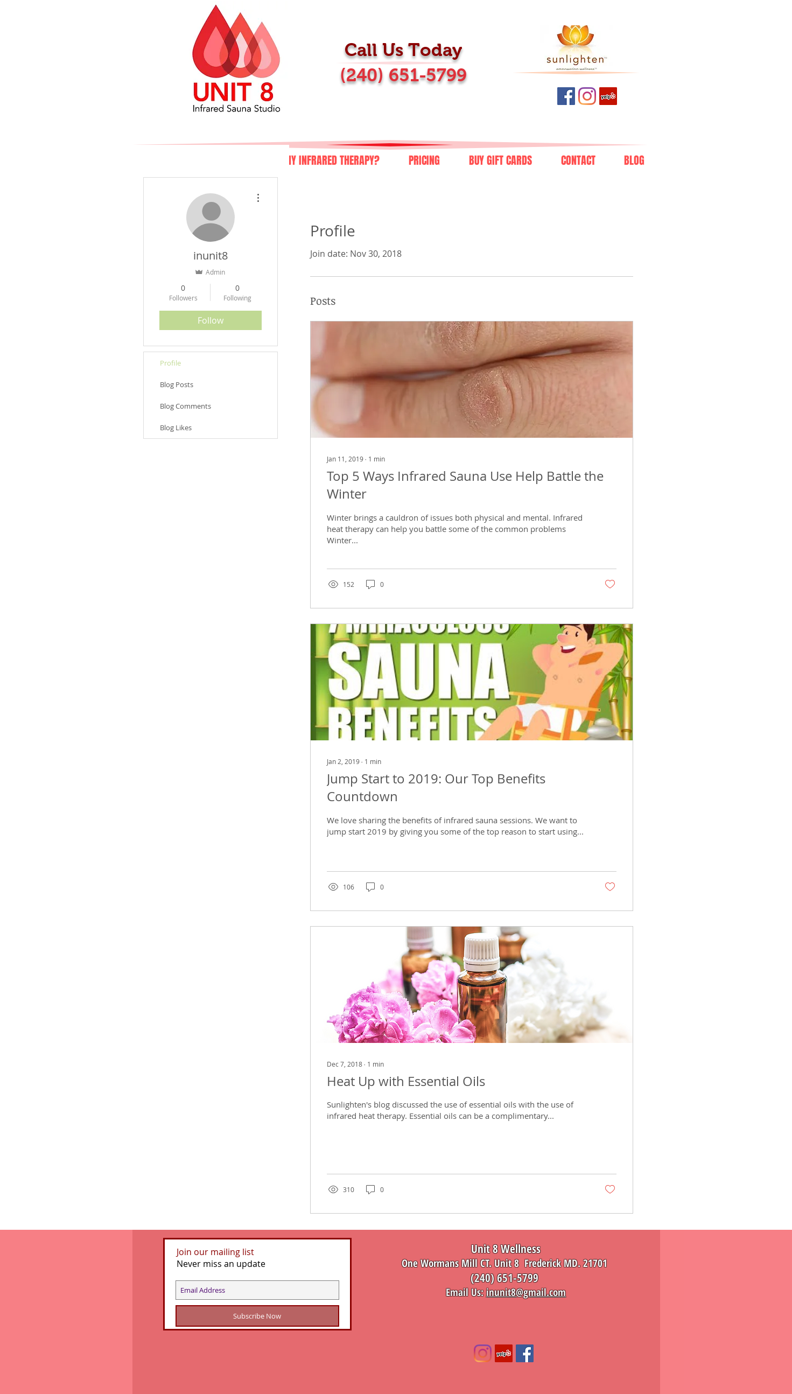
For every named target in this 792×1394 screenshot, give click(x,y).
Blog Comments (185, 406)
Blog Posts (176, 384)
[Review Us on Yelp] (608, 96)
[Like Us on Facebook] (566, 96)
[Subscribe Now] (257, 1316)
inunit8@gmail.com (526, 1292)
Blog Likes (176, 427)
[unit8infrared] (483, 1353)
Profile (170, 363)
